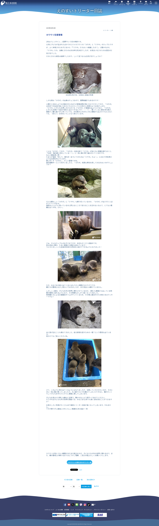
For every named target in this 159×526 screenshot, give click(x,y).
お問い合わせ (110, 509)
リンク (72, 509)
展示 (109, 3)
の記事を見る (86, 486)
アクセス (141, 3)
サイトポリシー (88, 509)
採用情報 (66, 509)
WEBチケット (146, 4)
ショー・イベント (116, 4)
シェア (80, 469)
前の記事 (69, 480)
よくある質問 (59, 509)
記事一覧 (80, 480)
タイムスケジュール (122, 4)
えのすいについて (49, 509)
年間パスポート (134, 4)
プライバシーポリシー (100, 509)
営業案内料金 (128, 4)
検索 (151, 3)
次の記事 (90, 480)
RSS (97, 486)
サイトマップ (79, 509)
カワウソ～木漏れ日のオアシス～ (78, 462)
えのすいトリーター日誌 (79, 10)
